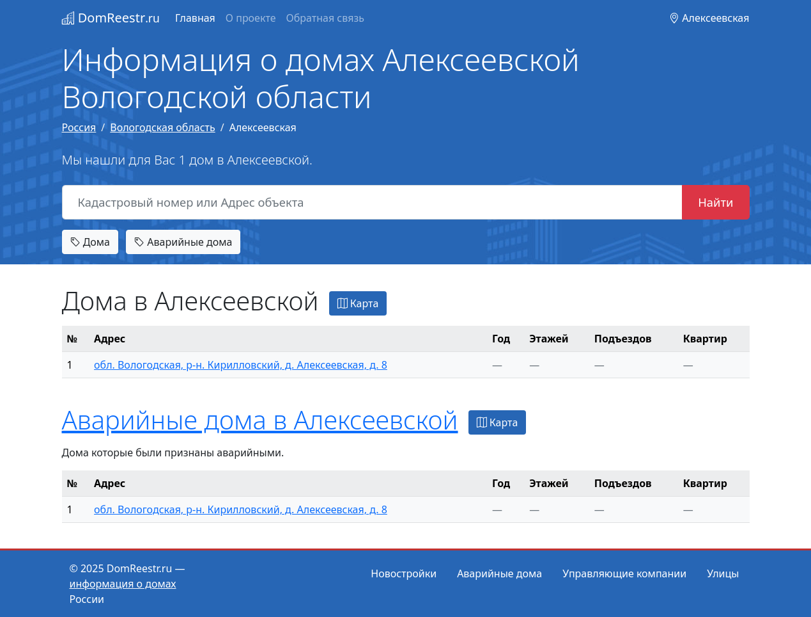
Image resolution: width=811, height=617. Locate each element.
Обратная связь (325, 18)
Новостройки (403, 573)
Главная (195, 18)
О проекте (251, 18)
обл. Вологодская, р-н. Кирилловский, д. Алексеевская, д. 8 (240, 365)
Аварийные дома (183, 242)
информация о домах (123, 584)
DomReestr (111, 17)
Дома (90, 242)
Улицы (723, 573)
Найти (715, 202)
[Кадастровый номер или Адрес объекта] (372, 202)
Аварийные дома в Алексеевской (260, 419)
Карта (358, 303)
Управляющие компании (624, 573)
